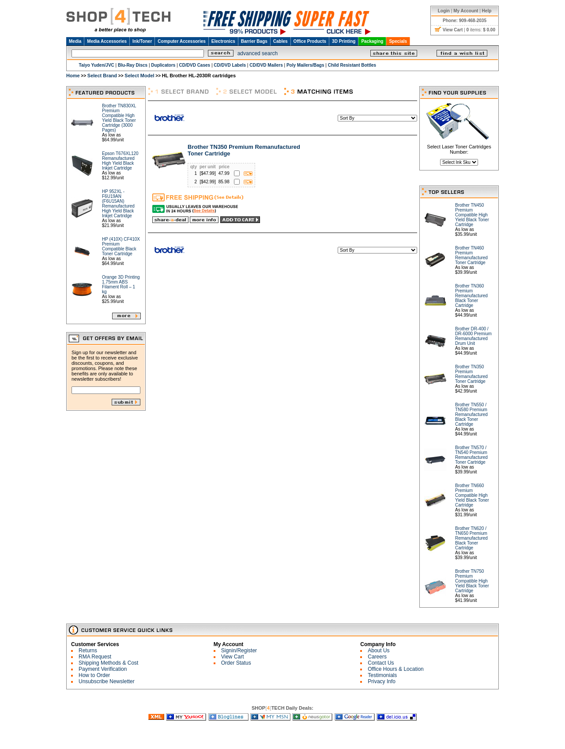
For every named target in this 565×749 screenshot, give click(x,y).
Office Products (310, 41)
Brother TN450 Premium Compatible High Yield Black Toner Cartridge (472, 215)
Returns (88, 650)
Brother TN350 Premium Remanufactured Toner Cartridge (471, 374)
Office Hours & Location (396, 669)
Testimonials (382, 675)
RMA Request (95, 657)
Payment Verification (103, 669)
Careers (377, 657)
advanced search (257, 53)
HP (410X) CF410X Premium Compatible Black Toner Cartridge (121, 246)
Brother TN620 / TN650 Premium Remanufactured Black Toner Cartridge (471, 538)
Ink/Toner (142, 41)
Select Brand (102, 75)
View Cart (232, 657)
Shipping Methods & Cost (108, 663)
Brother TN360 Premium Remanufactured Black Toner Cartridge (471, 296)
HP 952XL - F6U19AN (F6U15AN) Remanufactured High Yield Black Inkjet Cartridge (118, 203)
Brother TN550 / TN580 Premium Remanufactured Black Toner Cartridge (471, 414)
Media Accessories (107, 41)
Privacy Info (382, 681)
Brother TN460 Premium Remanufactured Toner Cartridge (471, 255)
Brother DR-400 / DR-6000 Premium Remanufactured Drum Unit (473, 336)
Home (73, 75)
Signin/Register (239, 650)
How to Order (94, 675)
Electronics (223, 41)
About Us (378, 650)
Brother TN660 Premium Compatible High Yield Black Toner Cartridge (472, 495)
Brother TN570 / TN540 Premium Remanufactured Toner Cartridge (471, 455)
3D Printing (343, 41)
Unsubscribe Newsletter (107, 681)
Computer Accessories (182, 41)
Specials (398, 41)
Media (75, 41)
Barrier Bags (254, 41)
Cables (280, 41)
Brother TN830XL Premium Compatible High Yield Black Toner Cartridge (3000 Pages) (119, 117)
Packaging (372, 41)
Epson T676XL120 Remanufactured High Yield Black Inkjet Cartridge (120, 160)
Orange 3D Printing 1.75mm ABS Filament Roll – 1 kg (121, 284)
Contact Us (381, 663)
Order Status (236, 663)
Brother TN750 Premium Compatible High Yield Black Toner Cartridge (472, 581)
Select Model (139, 75)
